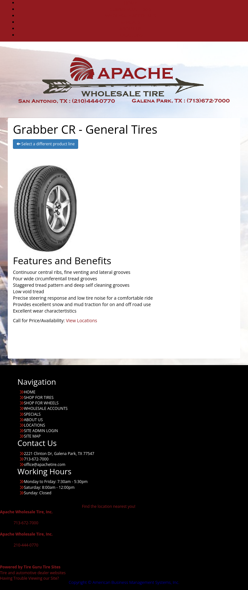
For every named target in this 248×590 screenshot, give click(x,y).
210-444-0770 (26, 545)
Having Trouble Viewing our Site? (29, 578)
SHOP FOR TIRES (39, 397)
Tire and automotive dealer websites (33, 569)
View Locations (81, 320)
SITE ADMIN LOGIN (41, 430)
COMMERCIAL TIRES (130, 9)
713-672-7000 (26, 523)
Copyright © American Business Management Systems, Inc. (124, 582)
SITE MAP (32, 436)
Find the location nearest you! (108, 506)
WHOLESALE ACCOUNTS (130, 16)
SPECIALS (130, 22)
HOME (30, 392)
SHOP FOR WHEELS (41, 403)
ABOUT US (130, 28)
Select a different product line (45, 144)
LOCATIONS (130, 35)
